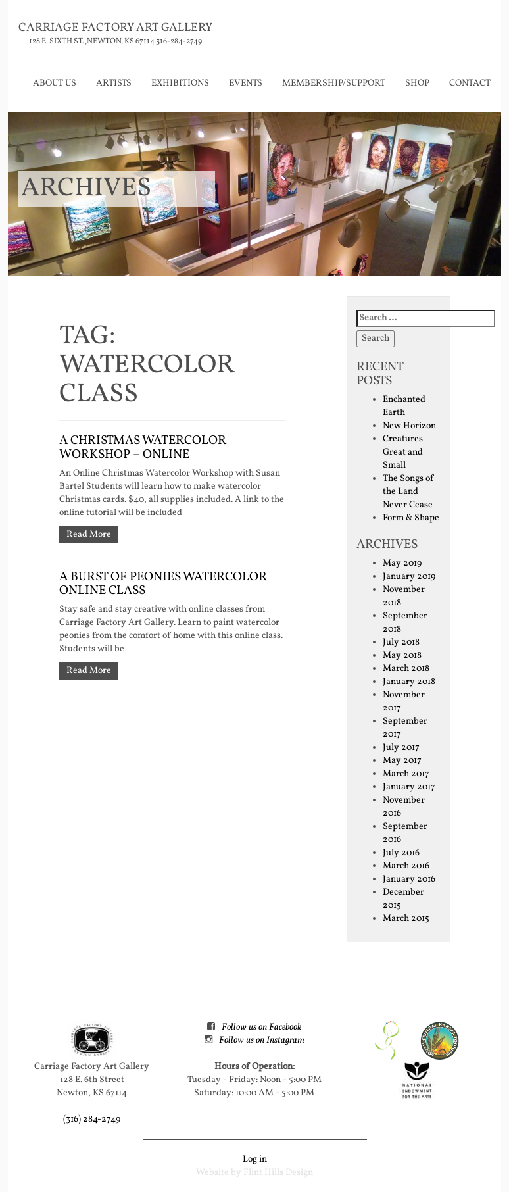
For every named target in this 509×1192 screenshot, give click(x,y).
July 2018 (401, 642)
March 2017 (406, 774)
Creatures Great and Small (403, 452)
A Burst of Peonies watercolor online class (163, 583)
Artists (114, 83)
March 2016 (406, 866)
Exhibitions (180, 83)
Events (245, 83)
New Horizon (409, 426)
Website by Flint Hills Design (254, 1172)
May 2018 (402, 655)
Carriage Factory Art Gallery (115, 28)
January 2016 (409, 879)
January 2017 (409, 787)
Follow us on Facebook (261, 1027)
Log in (255, 1159)
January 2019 (409, 576)
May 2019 (402, 563)
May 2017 (402, 761)
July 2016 (401, 853)
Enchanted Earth (404, 406)
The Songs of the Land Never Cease (408, 491)
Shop (417, 83)
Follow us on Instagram (261, 1040)
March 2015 (406, 918)
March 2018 (406, 668)
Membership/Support (333, 83)
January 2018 (409, 682)
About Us (54, 83)
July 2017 (401, 747)
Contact (470, 83)
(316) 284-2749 (91, 1119)
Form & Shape (411, 518)
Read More (88, 534)
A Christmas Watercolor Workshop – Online (142, 447)
